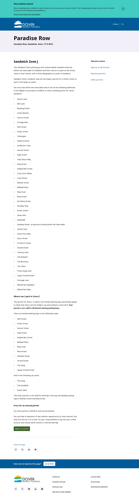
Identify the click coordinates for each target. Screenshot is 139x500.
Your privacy (95, 482)
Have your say (57, 487)
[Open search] (122, 24)
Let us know (49, 464)
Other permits (97, 80)
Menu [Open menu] (114, 24)
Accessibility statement (99, 487)
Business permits (98, 73)
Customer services (59, 482)
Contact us (56, 477)
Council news (95, 477)
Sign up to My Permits (100, 67)
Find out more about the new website (27, 14)
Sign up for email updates (61, 492)
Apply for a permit (22, 429)
